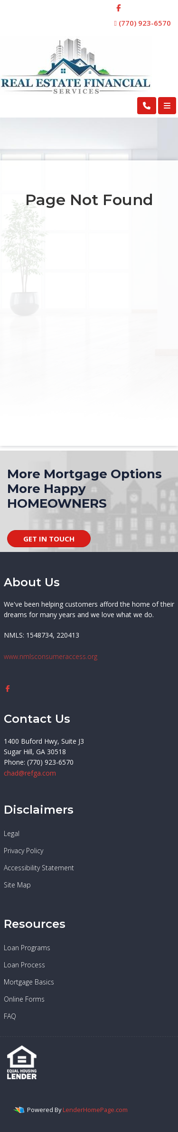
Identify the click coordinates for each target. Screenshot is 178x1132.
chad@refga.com (30, 773)
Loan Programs (27, 947)
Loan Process (24, 964)
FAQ (10, 1016)
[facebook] (118, 7)
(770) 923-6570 (142, 23)
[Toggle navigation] (167, 105)
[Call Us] (146, 105)
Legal (11, 833)
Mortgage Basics (29, 981)
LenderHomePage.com (95, 1109)
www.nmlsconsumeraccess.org (50, 656)
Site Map (17, 884)
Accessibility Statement (39, 867)
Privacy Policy (23, 850)
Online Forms (24, 999)
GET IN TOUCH (49, 538)
